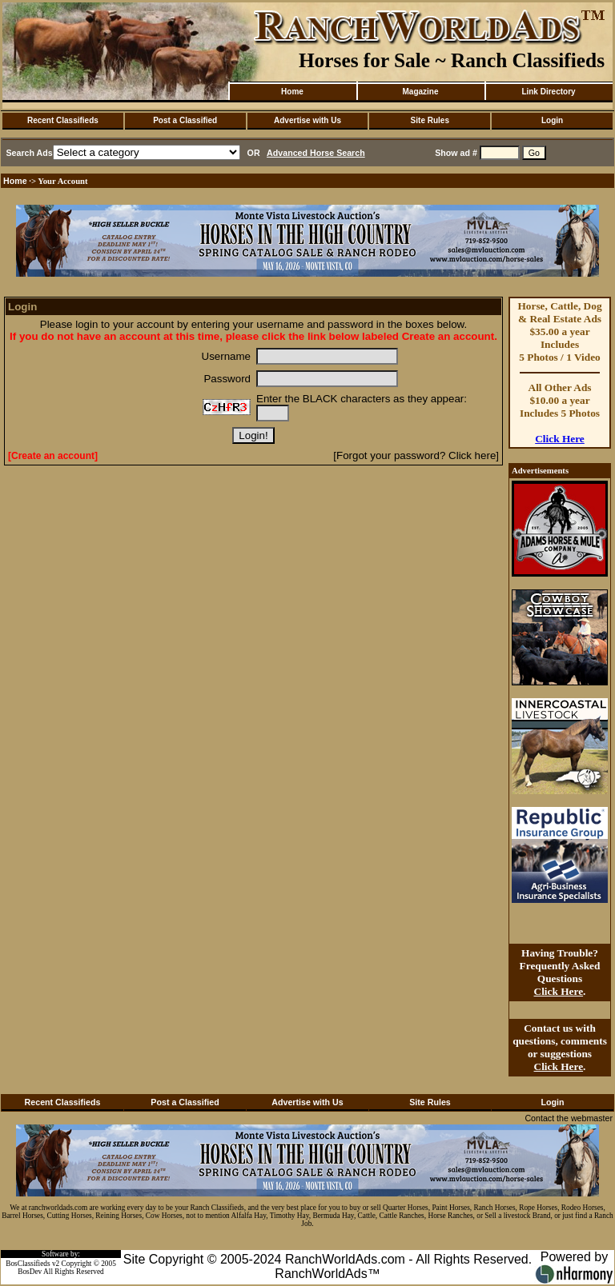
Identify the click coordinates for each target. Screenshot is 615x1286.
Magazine (420, 91)
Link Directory (548, 91)
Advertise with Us (307, 120)
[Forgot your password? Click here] (416, 455)
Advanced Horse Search (316, 153)
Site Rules (430, 120)
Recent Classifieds (62, 120)
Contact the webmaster (569, 1118)
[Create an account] (53, 455)
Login (552, 120)
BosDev (30, 1272)
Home (292, 91)
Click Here (560, 439)
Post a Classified (185, 120)
